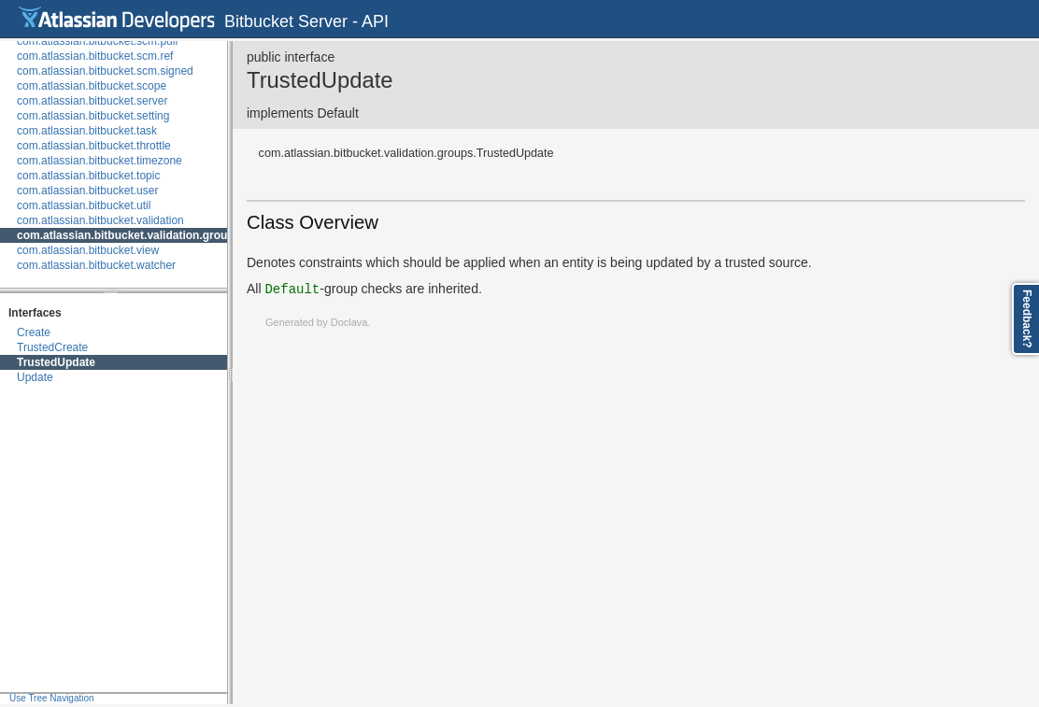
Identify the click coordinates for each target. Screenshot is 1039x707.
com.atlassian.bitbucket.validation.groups (128, 235)
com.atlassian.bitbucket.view (88, 250)
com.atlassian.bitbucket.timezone (99, 160)
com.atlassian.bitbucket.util (83, 205)
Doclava (349, 322)
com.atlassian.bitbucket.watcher (96, 265)
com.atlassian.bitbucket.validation (100, 220)
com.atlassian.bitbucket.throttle (94, 145)
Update (35, 377)
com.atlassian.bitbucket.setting (93, 115)
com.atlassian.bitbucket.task (87, 130)
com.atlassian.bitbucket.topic (88, 175)
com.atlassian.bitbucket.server (92, 100)
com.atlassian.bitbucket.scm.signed (105, 71)
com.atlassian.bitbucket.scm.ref (95, 56)
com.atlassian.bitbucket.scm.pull (97, 41)
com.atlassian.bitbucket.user (87, 190)
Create (33, 332)
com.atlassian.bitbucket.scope (91, 85)
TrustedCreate (52, 347)
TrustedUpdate (56, 362)
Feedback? (1026, 319)
